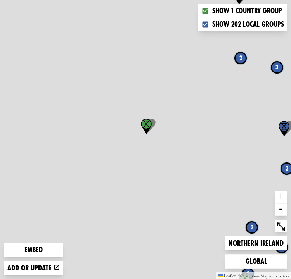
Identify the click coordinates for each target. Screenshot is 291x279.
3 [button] (277, 67)
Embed (33, 250)
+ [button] (281, 197)
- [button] (281, 209)
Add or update (33, 268)
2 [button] (240, 58)
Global (258, 260)
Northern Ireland (256, 242)
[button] (146, 126)
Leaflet (227, 275)
